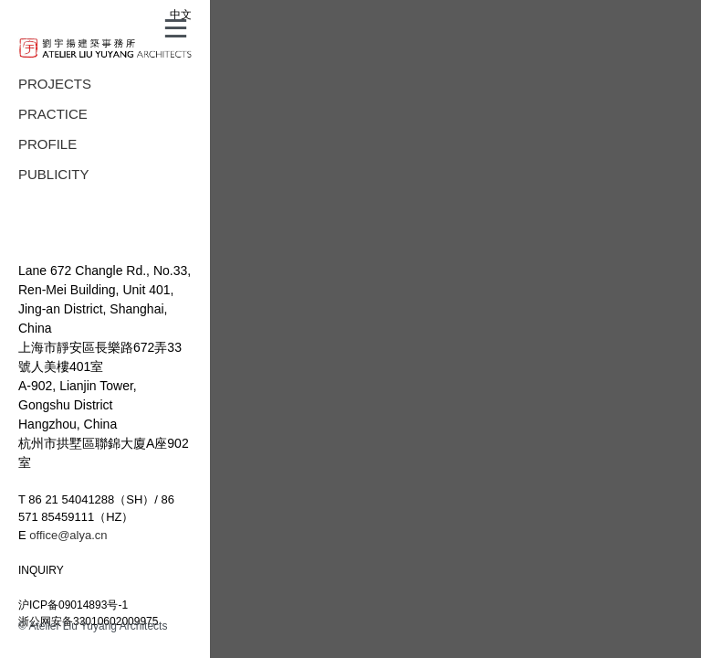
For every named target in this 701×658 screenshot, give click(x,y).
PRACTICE (53, 114)
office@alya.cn (68, 535)
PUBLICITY (53, 174)
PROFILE (47, 144)
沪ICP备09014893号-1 (73, 605)
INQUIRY (41, 570)
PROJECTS (54, 83)
